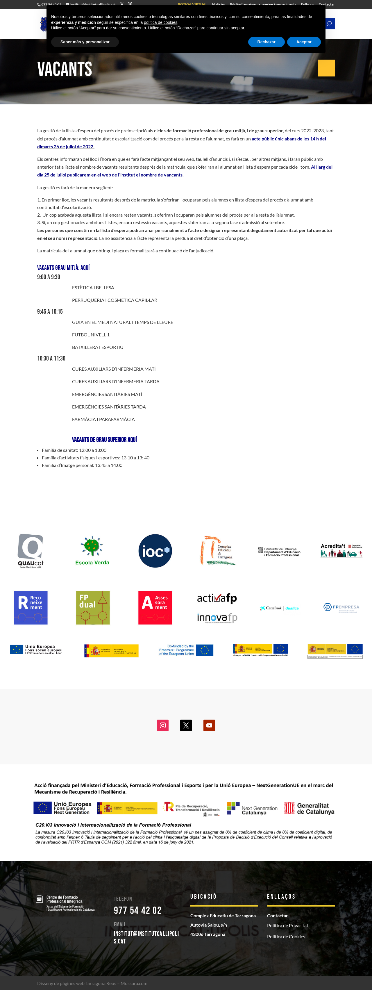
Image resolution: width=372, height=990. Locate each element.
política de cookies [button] (160, 22)
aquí (84, 268)
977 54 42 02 (138, 911)
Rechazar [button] (266, 42)
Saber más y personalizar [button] (85, 42)
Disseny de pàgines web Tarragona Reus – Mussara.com (92, 983)
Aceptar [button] (304, 42)
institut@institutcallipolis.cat (146, 938)
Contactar (277, 915)
